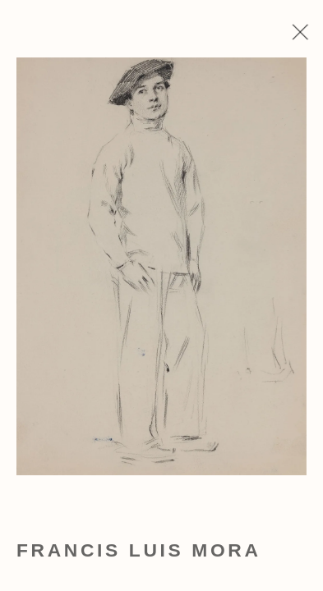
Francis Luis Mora (138, 554)
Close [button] (308, 37)
